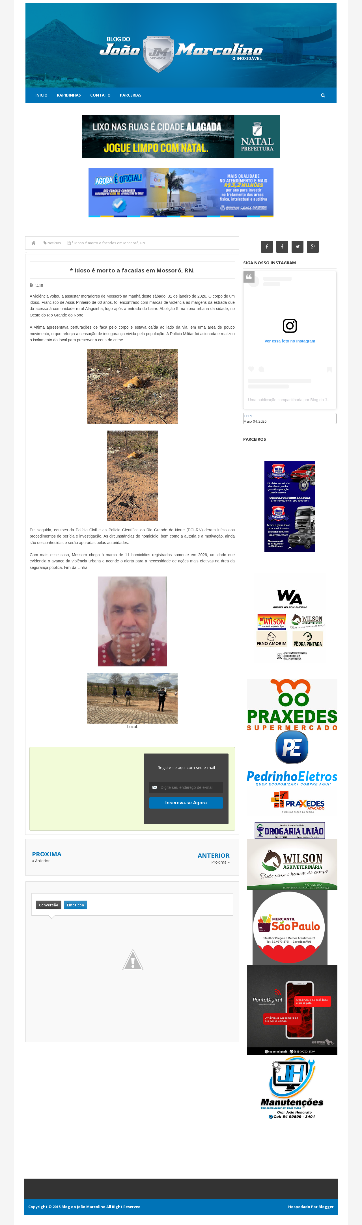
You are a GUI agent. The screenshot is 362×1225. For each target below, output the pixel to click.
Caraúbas (251, 426)
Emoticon (75, 905)
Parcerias (130, 95)
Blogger (326, 1206)
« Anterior (41, 860)
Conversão (48, 905)
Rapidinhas (69, 95)
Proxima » (220, 862)
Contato (100, 95)
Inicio (41, 95)
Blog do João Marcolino (83, 1206)
